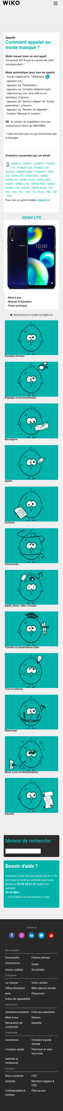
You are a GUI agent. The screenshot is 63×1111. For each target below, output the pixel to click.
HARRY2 (15, 163)
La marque (11, 982)
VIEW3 (9, 184)
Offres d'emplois (15, 988)
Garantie (37, 1022)
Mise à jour (11, 1017)
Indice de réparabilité (17, 999)
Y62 (28, 192)
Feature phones (41, 957)
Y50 (50, 188)
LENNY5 (39, 163)
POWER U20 (24, 167)
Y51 (7, 192)
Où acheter (38, 969)
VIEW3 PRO (38, 184)
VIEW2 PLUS (27, 179)
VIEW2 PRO (44, 179)
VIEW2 (44, 175)
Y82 (9, 196)
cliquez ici (43, 200)
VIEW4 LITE (12, 188)
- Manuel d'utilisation (19, 301)
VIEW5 (25, 188)
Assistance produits (17, 1012)
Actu (8, 993)
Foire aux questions (43, 1012)
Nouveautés (12, 957)
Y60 (14, 192)
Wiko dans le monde (44, 988)
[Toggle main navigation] (55, 3)
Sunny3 (9, 171)
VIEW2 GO (11, 179)
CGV (34, 1075)
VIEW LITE (17, 175)
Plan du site (39, 1090)
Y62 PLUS (38, 192)
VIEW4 (51, 184)
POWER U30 (41, 167)
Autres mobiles (14, 969)
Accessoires (12, 963)
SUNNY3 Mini (24, 171)
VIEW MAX (32, 175)
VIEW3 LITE (22, 184)
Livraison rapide (14, 1049)
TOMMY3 (40, 171)
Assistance (11, 1040)
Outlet (35, 964)
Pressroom (38, 993)
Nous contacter (14, 1075)
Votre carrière (40, 982)
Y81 (55, 192)
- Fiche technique (17, 305)
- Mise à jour (14, 297)
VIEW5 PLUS (38, 188)
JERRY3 (28, 163)
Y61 (21, 192)
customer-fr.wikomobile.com (28, 897)
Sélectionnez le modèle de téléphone (31, 315)
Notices (36, 1017)
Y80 (48, 192)
